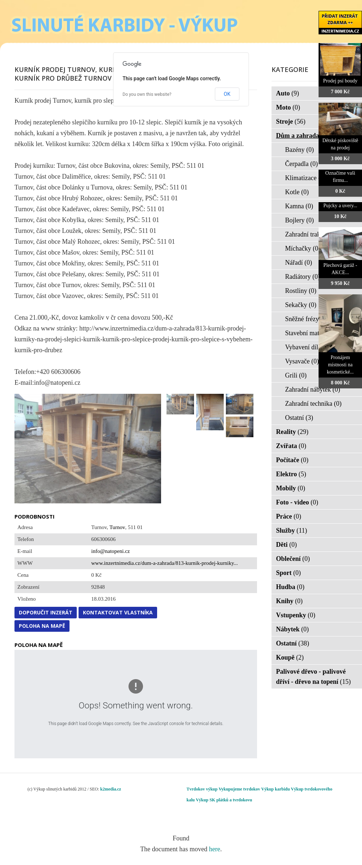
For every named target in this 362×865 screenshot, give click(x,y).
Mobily (291, 488)
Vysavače (302, 361)
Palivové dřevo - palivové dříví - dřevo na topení (313, 676)
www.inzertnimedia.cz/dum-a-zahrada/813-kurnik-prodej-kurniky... (164, 563)
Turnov (117, 527)
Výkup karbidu (275, 789)
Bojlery (299, 220)
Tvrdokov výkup (202, 789)
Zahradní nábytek (312, 389)
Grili (296, 375)
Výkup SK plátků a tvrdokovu (224, 799)
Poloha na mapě (42, 625)
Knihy (289, 601)
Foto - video (297, 502)
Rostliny (301, 290)
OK (227, 94)
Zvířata (291, 445)
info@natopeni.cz (110, 551)
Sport (288, 572)
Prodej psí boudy (340, 81)
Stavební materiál (312, 333)
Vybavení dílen (309, 347)
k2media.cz (110, 789)
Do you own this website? (147, 94)
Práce (288, 516)
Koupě (290, 657)
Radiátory (302, 276)
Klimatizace (305, 178)
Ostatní (299, 417)
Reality (292, 431)
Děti (286, 544)
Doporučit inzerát (45, 612)
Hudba (290, 587)
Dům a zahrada (302, 135)
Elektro (291, 474)
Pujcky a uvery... (340, 205)
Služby (291, 530)
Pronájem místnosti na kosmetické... (340, 365)
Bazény (299, 149)
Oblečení (293, 558)
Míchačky (302, 248)
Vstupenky (296, 615)
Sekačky (300, 304)
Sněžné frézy (306, 319)
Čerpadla (301, 163)
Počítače (292, 460)
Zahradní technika (313, 403)
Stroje (291, 121)
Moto (288, 107)
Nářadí (298, 262)
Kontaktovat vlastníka (118, 612)
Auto (287, 93)
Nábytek (292, 629)
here (214, 849)
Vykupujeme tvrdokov (239, 789)
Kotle (297, 192)
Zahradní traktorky (314, 234)
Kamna (299, 206)
